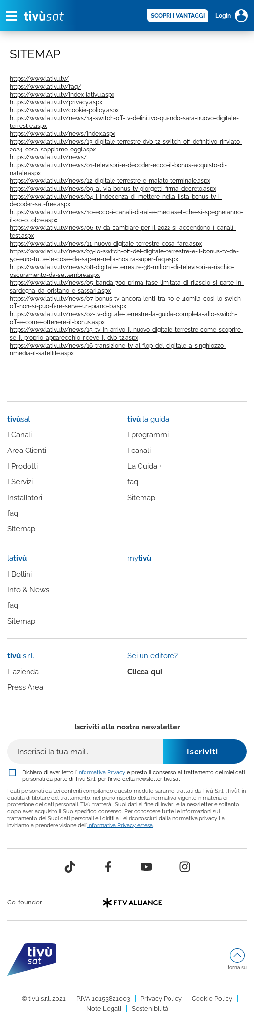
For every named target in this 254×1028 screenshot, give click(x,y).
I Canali (19, 434)
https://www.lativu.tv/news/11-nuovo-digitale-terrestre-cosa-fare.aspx (106, 243)
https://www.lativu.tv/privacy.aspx (56, 102)
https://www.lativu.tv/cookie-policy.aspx (64, 110)
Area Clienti (26, 450)
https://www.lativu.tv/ (39, 78)
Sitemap (21, 529)
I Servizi (20, 481)
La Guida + (144, 466)
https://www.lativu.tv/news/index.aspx (62, 133)
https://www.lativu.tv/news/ (48, 157)
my (139, 558)
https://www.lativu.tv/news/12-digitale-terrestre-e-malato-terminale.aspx (110, 180)
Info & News (28, 589)
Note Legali (103, 1008)
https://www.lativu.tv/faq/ (45, 86)
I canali (139, 450)
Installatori (24, 497)
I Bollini (19, 574)
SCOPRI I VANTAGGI (178, 15)
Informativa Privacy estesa (120, 825)
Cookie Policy (212, 998)
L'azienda (23, 671)
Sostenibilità (150, 1008)
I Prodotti (22, 466)
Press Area (25, 687)
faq (12, 513)
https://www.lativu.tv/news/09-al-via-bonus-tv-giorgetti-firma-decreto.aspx (113, 188)
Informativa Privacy (101, 772)
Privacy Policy (161, 998)
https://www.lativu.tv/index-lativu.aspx (62, 94)
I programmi (148, 434)
